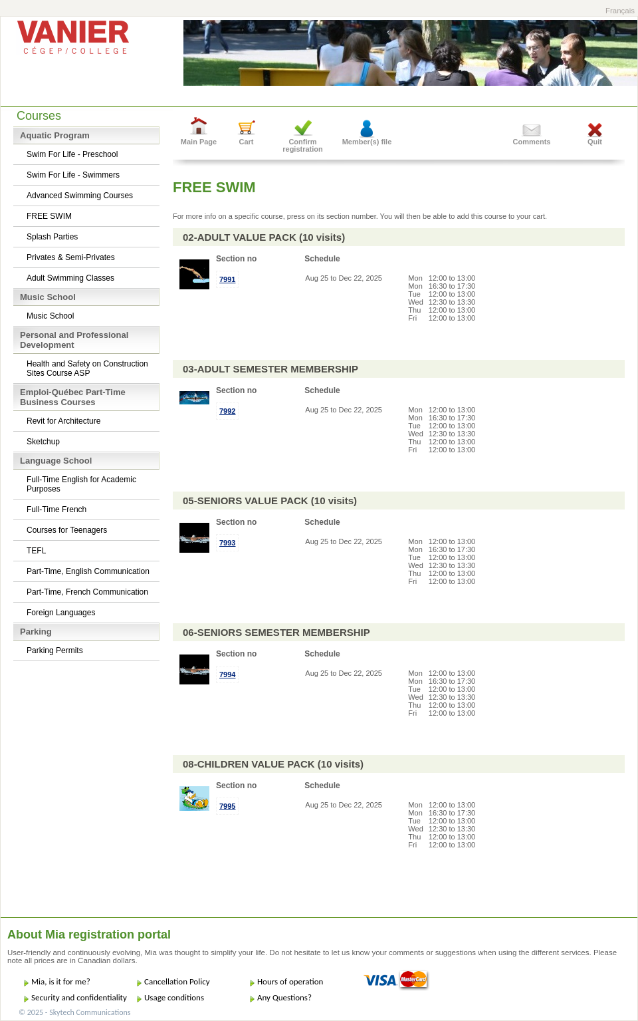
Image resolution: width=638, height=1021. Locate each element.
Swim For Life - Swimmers (73, 175)
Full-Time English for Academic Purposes (81, 484)
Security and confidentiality (79, 997)
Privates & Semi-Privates (71, 257)
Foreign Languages (61, 612)
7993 (227, 543)
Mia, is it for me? (60, 981)
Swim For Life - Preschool (72, 154)
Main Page (199, 142)
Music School (50, 316)
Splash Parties (52, 236)
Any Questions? (284, 997)
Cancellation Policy (177, 981)
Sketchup (43, 441)
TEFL (36, 550)
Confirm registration (302, 145)
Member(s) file (367, 142)
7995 (227, 806)
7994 (227, 674)
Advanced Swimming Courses (80, 195)
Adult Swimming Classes (70, 278)
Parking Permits (55, 650)
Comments (532, 142)
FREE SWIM (49, 216)
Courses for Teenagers (67, 530)
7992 (227, 411)
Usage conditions (174, 997)
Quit (594, 142)
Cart (246, 142)
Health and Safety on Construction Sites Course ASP (87, 368)
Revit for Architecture (63, 421)
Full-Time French (56, 509)
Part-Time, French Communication (87, 592)
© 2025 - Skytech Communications (74, 1012)
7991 (227, 279)
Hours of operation (290, 981)
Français (620, 11)
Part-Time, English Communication (88, 571)
